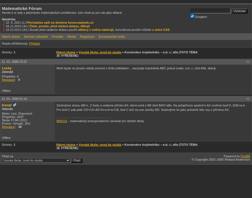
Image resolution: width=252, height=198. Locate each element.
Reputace (8, 79)
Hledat (71, 36)
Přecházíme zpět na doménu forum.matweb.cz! (60, 22)
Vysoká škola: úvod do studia (100, 52)
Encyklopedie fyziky (112, 36)
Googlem (199, 16)
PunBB (245, 156)
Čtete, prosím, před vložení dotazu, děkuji (59, 26)
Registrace (87, 36)
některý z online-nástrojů (96, 29)
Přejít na (42, 159)
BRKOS (62, 121)
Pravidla (57, 36)
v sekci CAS (161, 29)
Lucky (7, 68)
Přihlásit (34, 43)
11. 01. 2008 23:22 (14, 61)
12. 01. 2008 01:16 (14, 98)
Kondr (7, 105)
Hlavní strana (11, 36)
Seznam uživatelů (36, 36)
